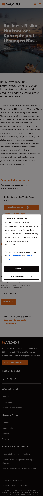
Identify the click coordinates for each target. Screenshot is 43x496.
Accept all (19, 269)
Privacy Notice (14, 256)
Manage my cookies (19, 277)
